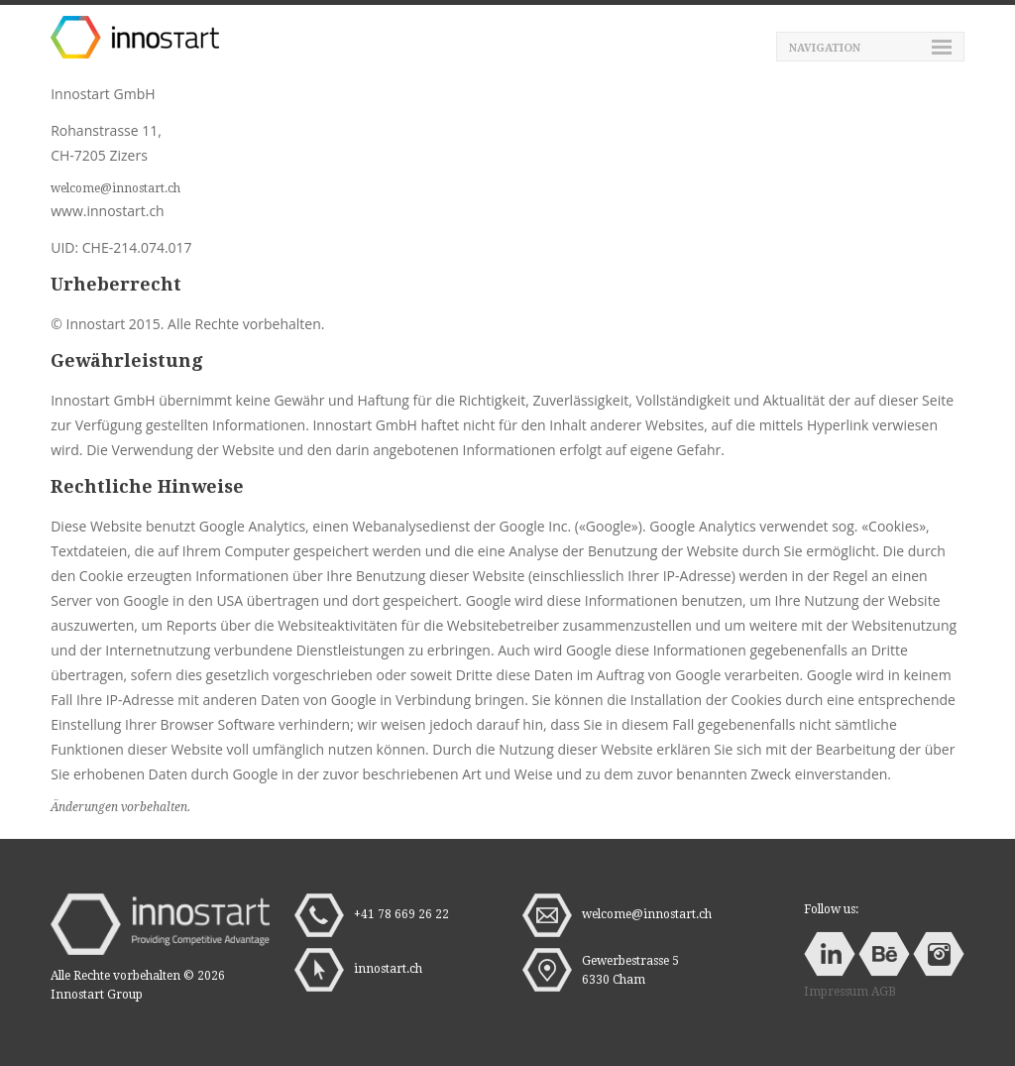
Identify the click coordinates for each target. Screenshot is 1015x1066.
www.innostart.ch (107, 210)
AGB (883, 992)
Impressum (836, 992)
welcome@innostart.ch (115, 188)
